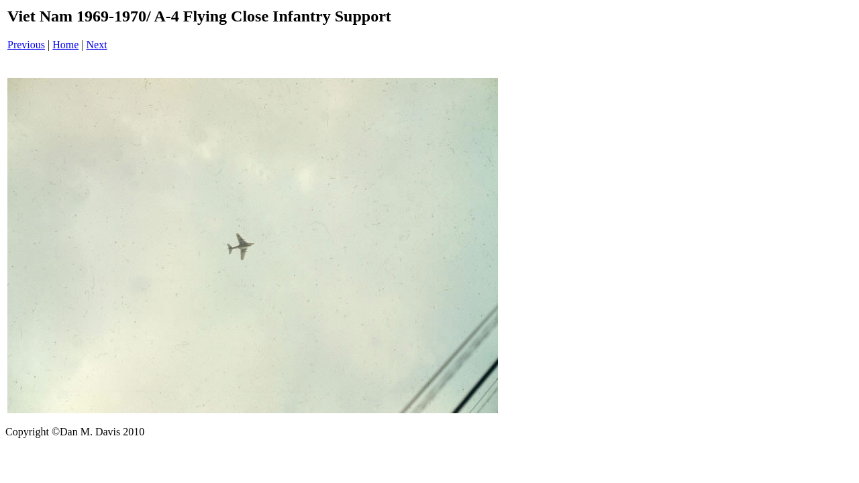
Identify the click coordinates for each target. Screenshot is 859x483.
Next (97, 44)
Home (65, 44)
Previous (26, 44)
